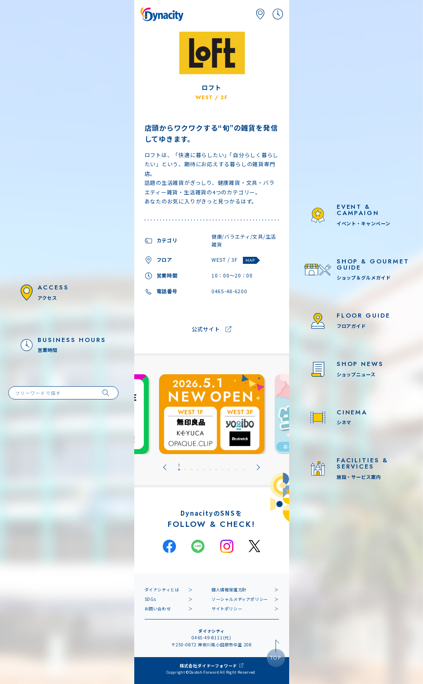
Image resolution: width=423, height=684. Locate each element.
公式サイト (206, 329)
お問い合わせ (158, 608)
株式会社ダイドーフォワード (208, 665)
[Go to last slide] (165, 467)
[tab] (179, 467)
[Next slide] (258, 467)
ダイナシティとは (162, 589)
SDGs (150, 599)
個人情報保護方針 (229, 589)
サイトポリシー (227, 608)
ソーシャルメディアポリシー (240, 599)
